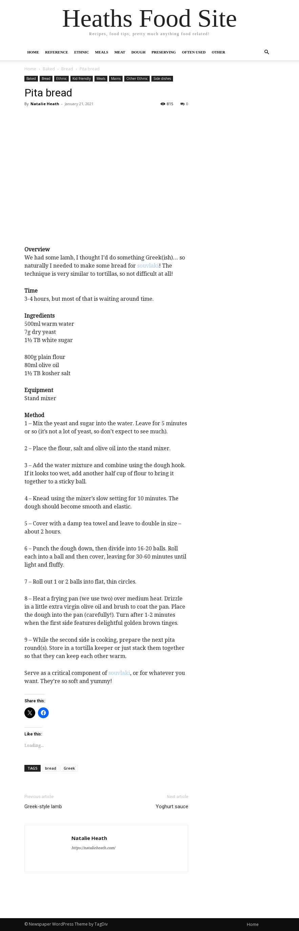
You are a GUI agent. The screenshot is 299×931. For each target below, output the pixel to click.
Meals (101, 52)
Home (33, 52)
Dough (138, 52)
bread (50, 768)
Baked (49, 69)
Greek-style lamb (43, 806)
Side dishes (162, 78)
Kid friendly (81, 78)
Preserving (163, 52)
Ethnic (81, 52)
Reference (56, 52)
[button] (267, 52)
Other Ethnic (137, 78)
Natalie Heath (44, 103)
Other (218, 52)
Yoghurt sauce (172, 806)
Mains (116, 78)
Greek (69, 768)
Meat (119, 52)
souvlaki (148, 266)
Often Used (194, 52)
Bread (67, 69)
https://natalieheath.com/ (93, 848)
